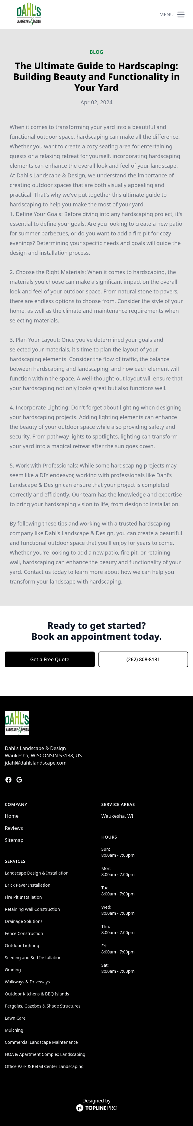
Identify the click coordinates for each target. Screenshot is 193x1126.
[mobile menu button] (181, 14)
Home (12, 816)
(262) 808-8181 (143, 659)
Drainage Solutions (24, 921)
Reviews (14, 828)
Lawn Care (15, 1018)
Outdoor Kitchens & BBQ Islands (37, 994)
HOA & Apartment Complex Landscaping (45, 1054)
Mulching (14, 1030)
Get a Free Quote (49, 659)
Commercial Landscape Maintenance (41, 1042)
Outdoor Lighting (22, 945)
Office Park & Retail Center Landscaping (44, 1066)
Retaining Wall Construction (32, 909)
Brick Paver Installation (27, 885)
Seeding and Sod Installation (33, 957)
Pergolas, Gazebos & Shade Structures (43, 1006)
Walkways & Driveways (27, 982)
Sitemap (14, 840)
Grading (13, 969)
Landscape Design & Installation (37, 873)
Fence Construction (24, 933)
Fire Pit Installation (23, 897)
